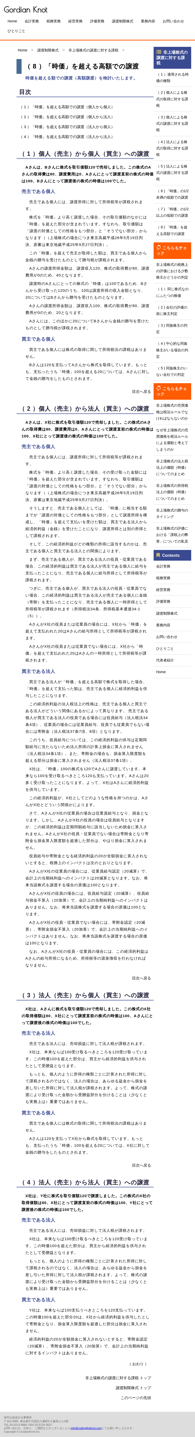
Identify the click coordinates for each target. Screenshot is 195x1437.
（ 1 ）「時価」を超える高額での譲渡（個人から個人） (67, 107)
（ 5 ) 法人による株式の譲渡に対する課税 (172, 172)
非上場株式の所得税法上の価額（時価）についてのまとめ (172, 491)
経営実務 (75, 21)
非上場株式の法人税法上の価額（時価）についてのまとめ (172, 467)
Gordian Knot (25, 9)
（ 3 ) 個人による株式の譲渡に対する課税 (172, 123)
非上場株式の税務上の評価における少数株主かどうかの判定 (172, 270)
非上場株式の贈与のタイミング (172, 513)
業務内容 (148, 21)
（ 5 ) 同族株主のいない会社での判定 (171, 371)
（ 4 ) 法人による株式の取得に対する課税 (172, 148)
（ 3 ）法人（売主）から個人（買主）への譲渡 (84, 995)
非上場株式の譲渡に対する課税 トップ (118, 1378)
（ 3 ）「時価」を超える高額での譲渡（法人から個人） (67, 127)
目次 (25, 92)
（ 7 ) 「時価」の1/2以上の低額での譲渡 (172, 212)
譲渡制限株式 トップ (133, 1388)
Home (12, 21)
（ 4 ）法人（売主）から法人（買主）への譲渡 (84, 1182)
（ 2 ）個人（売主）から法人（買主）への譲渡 (84, 408)
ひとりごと (16, 31)
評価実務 (97, 21)
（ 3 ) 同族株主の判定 (171, 328)
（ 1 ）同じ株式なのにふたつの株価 (172, 292)
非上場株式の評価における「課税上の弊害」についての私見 (172, 534)
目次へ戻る (141, 391)
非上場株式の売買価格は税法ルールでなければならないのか (172, 411)
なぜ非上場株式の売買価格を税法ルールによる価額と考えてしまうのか (172, 439)
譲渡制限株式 (122, 21)
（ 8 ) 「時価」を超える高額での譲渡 (171, 230)
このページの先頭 (136, 1397)
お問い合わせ (173, 21)
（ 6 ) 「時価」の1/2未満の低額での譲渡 (172, 194)
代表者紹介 (165, 660)
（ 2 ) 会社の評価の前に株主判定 (171, 310)
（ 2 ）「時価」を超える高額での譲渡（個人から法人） (67, 117)
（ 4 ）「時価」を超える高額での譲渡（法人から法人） (67, 136)
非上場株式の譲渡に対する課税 (93, 50)
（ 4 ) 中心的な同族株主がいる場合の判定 (172, 349)
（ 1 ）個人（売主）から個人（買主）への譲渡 (84, 153)
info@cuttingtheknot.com (86, 1428)
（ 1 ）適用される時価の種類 (172, 77)
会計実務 (32, 21)
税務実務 (53, 21)
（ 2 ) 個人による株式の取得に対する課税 (172, 98)
